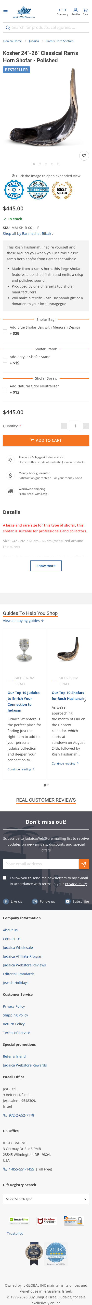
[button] (46, 109)
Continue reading (21, 769)
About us (10, 930)
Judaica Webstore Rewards (25, 1065)
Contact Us (12, 938)
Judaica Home (12, 41)
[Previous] (7, 700)
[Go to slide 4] (52, 164)
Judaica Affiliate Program (23, 956)
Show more (46, 565)
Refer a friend (14, 1056)
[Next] (85, 700)
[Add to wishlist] (84, 156)
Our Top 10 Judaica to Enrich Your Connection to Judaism (23, 701)
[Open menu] (5, 12)
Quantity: (12, 426)
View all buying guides (23, 620)
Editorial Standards (19, 974)
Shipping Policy (15, 1015)
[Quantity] (75, 426)
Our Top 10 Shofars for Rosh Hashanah (68, 695)
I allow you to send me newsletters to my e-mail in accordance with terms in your (49, 881)
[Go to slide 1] (34, 164)
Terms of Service (16, 1032)
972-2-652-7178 (21, 1115)
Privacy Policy (76, 883)
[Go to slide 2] (40, 164)
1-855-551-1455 (21, 1169)
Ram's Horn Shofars (60, 41)
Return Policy (14, 1024)
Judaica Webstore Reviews (24, 965)
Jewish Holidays (15, 982)
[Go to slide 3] (46, 164)
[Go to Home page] (24, 12)
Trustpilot (15, 1233)
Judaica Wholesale (18, 947)
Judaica (34, 41)
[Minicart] (85, 12)
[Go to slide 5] (58, 164)
